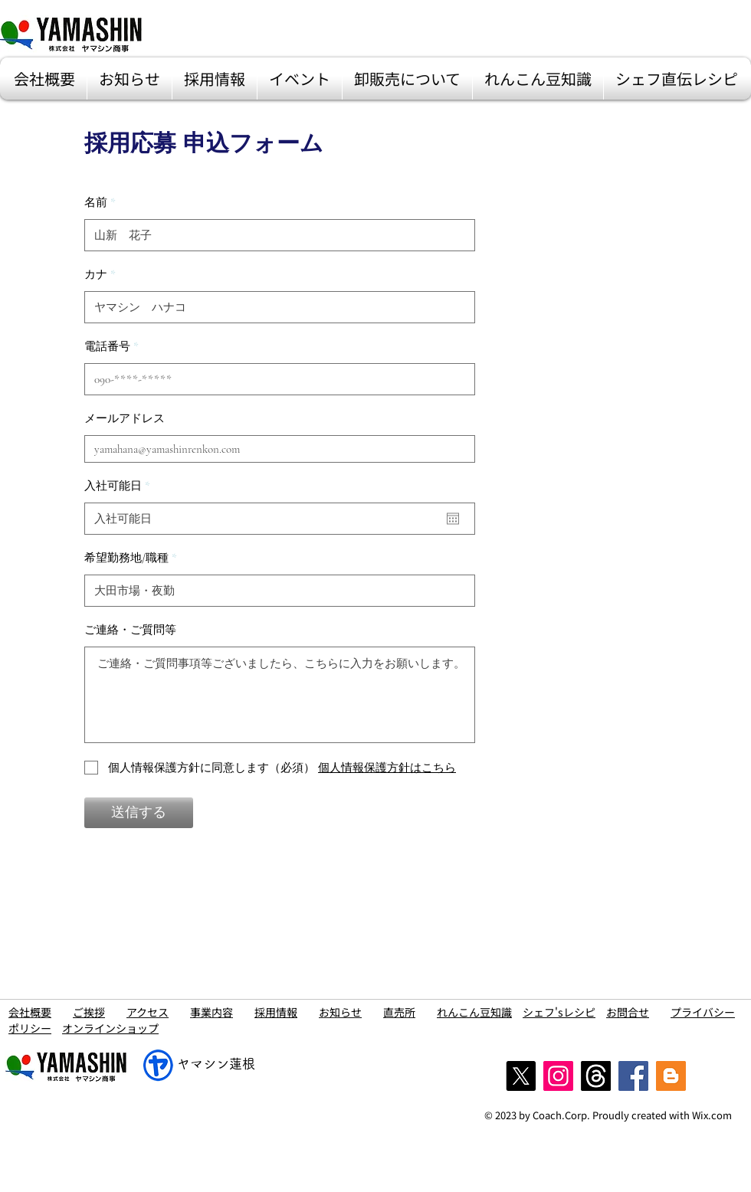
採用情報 (275, 1012)
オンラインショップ (110, 1028)
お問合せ (627, 1012)
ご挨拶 (89, 1012)
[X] (521, 1076)
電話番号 (107, 346)
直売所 (399, 1012)
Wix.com (712, 1115)
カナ (95, 274)
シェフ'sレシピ (559, 1012)
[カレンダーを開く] (453, 518)
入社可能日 (120, 486)
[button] (44, 78)
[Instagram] (558, 1076)
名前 (95, 202)
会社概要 (29, 1012)
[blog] (671, 1076)
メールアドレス (124, 418)
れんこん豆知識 (474, 1012)
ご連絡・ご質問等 (130, 630)
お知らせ (340, 1012)
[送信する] (138, 812)
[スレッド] (596, 1076)
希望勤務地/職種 (126, 558)
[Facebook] (633, 1076)
